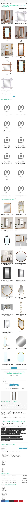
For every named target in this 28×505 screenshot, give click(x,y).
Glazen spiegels (15, 439)
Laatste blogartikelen (5, 473)
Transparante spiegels (12, 436)
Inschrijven (23, 448)
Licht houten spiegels (3, 433)
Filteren (20, 8)
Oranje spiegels (14, 430)
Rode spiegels (14, 433)
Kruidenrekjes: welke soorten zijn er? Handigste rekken (14, 482)
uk (2, 470)
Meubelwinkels (4, 490)
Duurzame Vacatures (5, 454)
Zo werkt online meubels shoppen (7, 491)
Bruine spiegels (9, 430)
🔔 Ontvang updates (14, 385)
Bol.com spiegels (10, 434)
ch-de (3, 465)
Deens (3, 471)
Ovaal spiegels (9, 433)
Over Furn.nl (4, 486)
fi (2, 469)
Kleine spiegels (19, 433)
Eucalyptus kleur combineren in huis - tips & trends (14, 480)
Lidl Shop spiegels (3, 430)
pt (2, 467)
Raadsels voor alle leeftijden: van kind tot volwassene (14, 475)
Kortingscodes (4, 495)
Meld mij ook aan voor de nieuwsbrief (8, 383)
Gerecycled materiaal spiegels (5, 436)
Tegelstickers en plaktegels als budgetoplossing (14, 478)
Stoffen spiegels (20, 439)
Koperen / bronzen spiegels (10, 437)
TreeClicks (3, 451)
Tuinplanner (4, 496)
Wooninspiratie (4, 498)
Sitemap (3, 489)
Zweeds (3, 464)
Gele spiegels (23, 430)
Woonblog (3, 487)
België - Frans (4, 461)
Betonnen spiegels (3, 437)
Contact (3, 499)
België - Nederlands (5, 460)
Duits (3, 466)
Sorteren (25, 8)
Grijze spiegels (18, 430)
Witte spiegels (8, 440)
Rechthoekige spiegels (19, 436)
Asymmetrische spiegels (4, 439)
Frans (3, 459)
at (2, 472)
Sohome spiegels (24, 433)
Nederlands (4, 462)
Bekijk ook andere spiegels (8, 199)
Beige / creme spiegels (4, 434)
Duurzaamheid (4, 494)
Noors (3, 463)
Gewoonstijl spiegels (17, 437)
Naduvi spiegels (10, 439)
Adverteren (3, 497)
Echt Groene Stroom (5, 452)
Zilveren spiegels (3, 440)
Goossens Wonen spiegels (16, 434)
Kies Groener (4, 453)
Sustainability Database (5, 456)
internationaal (11, 454)
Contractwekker (4, 455)
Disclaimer (3, 488)
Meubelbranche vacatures (6, 493)
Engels (3, 468)
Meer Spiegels (14, 367)
